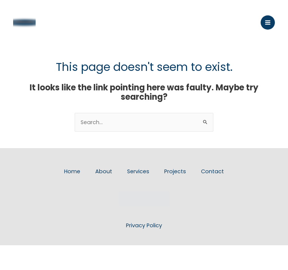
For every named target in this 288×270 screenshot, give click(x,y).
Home (72, 171)
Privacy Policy (144, 225)
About (103, 171)
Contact (212, 171)
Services (138, 171)
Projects (175, 171)
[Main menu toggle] (268, 22)
